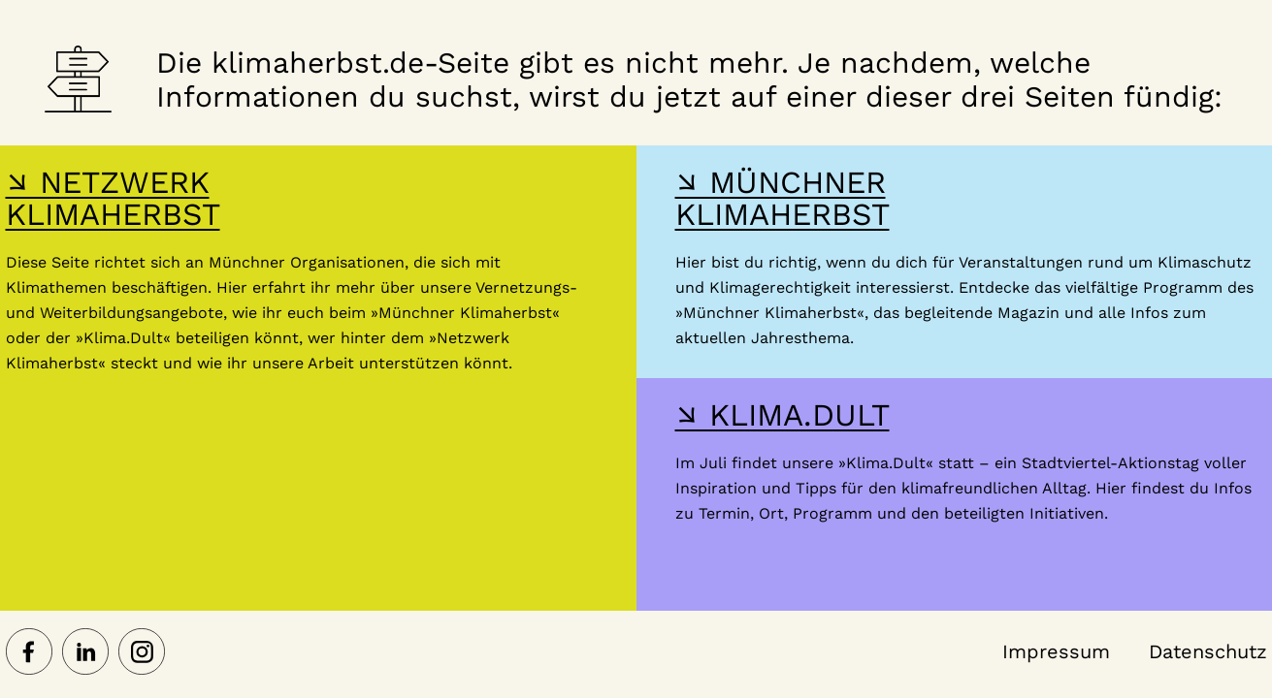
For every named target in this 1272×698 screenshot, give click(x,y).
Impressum (1056, 651)
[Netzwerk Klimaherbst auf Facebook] (29, 653)
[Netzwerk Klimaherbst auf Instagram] (141, 653)
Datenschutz (1208, 651)
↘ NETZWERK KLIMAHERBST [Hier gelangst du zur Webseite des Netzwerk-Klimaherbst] (113, 198)
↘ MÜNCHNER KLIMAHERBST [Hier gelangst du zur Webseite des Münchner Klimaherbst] (782, 198)
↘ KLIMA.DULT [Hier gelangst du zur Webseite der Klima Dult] (782, 415)
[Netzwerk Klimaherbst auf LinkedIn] (85, 653)
